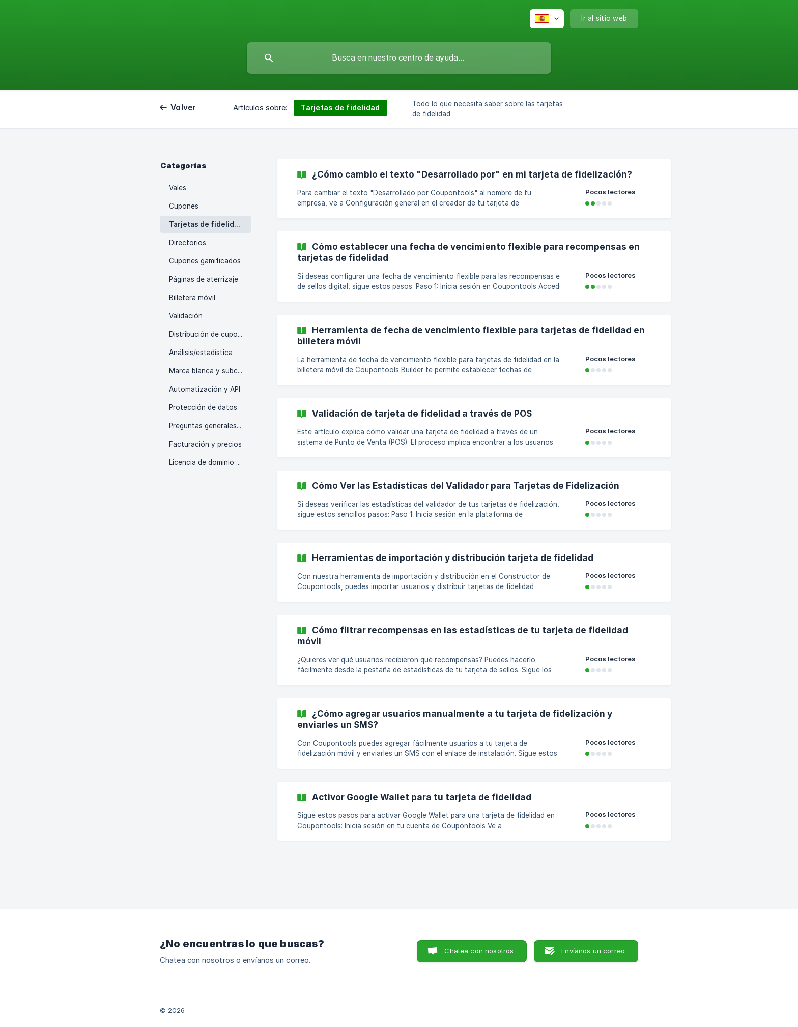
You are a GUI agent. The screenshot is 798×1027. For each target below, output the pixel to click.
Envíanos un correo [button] (593, 951)
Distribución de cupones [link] (209, 334)
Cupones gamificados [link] (205, 261)
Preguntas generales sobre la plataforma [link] (210, 426)
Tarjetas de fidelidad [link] (206, 224)
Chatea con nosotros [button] (479, 951)
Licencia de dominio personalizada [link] (210, 462)
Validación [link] (186, 316)
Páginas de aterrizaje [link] (203, 279)
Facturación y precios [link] (205, 444)
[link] (474, 188)
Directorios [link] (187, 243)
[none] (547, 18)
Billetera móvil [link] (192, 298)
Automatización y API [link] (204, 389)
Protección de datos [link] (203, 407)
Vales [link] (177, 188)
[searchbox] (399, 58)
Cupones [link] (183, 206)
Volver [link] (183, 107)
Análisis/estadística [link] (201, 352)
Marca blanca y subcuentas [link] (210, 371)
